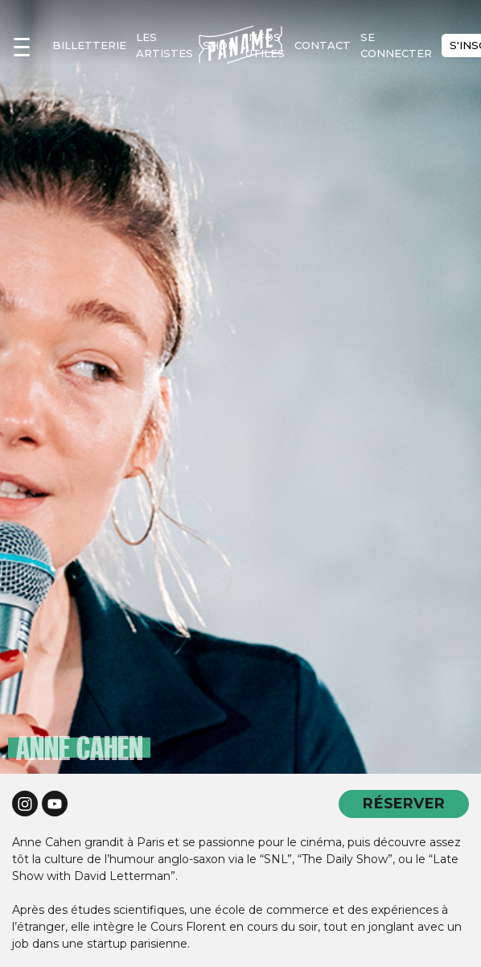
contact (322, 45)
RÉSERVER (404, 803)
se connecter (396, 45)
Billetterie (89, 45)
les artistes (164, 45)
